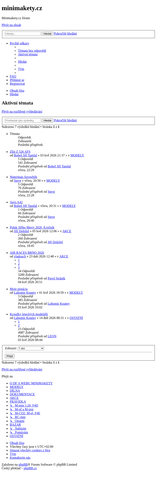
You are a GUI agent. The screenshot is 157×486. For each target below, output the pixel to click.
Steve (17, 180)
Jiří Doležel (21, 231)
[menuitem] (32, 50)
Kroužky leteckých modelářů (29, 314)
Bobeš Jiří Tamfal (25, 155)
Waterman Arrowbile (23, 177)
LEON (52, 336)
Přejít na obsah (11, 25)
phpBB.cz (30, 468)
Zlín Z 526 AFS (20, 151)
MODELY (77, 155)
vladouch (20, 256)
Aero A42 (16, 202)
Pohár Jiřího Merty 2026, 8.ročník (32, 227)
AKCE (66, 231)
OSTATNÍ (76, 318)
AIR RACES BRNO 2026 (27, 252)
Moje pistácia (19, 289)
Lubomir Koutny (25, 292)
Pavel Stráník (56, 278)
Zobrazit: (24, 348)
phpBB (23, 464)
